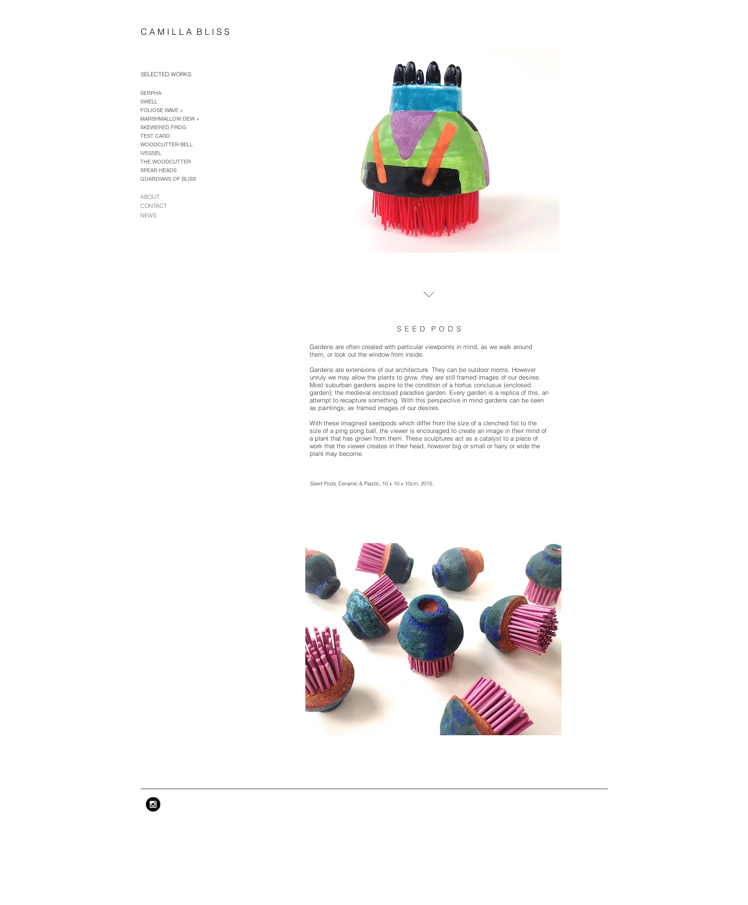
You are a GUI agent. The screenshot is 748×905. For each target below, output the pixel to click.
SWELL (148, 101)
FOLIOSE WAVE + (161, 110)
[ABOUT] (152, 197)
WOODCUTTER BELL (166, 144)
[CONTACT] (159, 206)
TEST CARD (155, 136)
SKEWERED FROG (163, 127)
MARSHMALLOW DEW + (169, 118)
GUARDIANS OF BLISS (168, 178)
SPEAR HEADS (158, 170)
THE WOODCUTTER (165, 161)
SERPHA (150, 93)
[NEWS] (150, 215)
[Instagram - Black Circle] (153, 804)
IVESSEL (150, 153)
